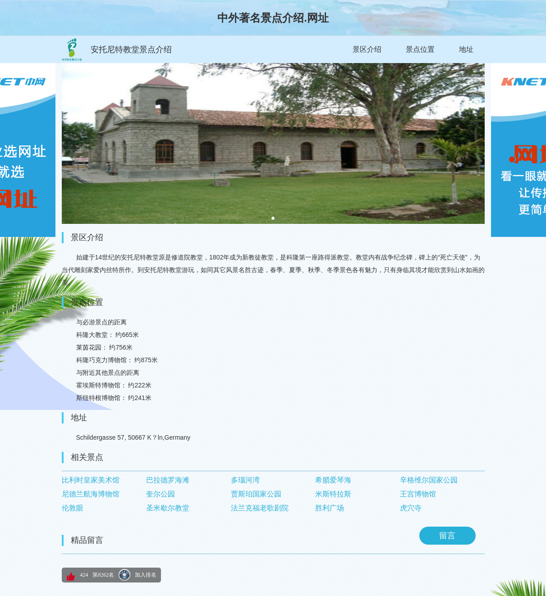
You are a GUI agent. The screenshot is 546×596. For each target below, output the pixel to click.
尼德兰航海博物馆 (90, 494)
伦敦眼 (72, 508)
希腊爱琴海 (333, 480)
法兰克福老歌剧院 (260, 508)
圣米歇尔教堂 (167, 508)
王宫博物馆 (418, 494)
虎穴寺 (411, 508)
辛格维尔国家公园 (429, 480)
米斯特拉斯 (333, 494)
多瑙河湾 (245, 480)
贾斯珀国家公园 (256, 494)
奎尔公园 (160, 494)
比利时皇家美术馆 (90, 480)
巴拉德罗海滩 (167, 480)
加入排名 (145, 575)
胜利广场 (329, 508)
